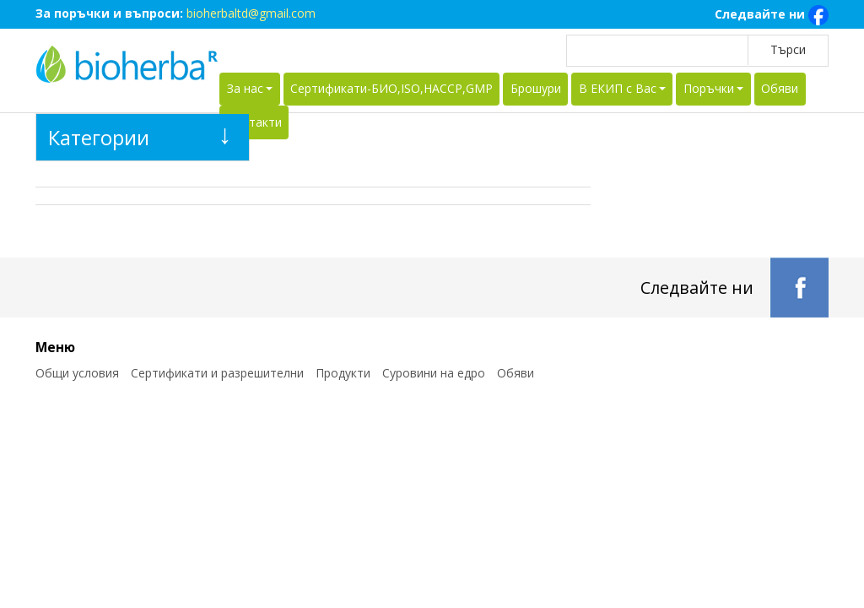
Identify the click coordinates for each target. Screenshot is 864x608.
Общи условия (77, 373)
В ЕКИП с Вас (617, 88)
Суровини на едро (433, 373)
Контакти (254, 122)
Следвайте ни (772, 15)
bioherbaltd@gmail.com (251, 13)
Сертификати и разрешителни (217, 373)
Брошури (535, 88)
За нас (245, 88)
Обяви (779, 88)
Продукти (343, 373)
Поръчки (708, 88)
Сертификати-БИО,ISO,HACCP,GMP (391, 88)
